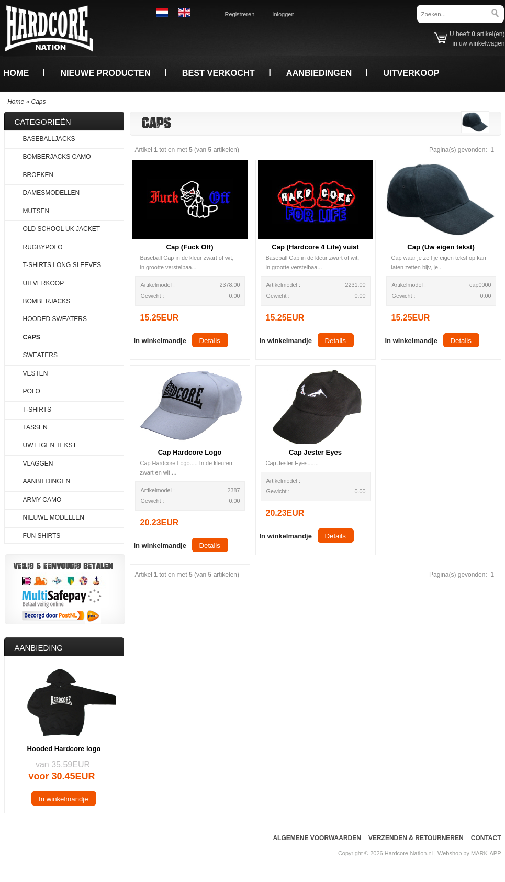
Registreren (240, 14)
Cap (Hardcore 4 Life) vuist (315, 247)
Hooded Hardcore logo (64, 749)
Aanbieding (39, 647)
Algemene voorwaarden (317, 838)
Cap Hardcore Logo (189, 452)
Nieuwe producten (105, 73)
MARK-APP (486, 853)
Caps (38, 101)
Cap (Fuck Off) (189, 247)
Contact (486, 838)
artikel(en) (488, 34)
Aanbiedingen (319, 73)
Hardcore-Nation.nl (409, 853)
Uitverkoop (411, 73)
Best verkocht (218, 73)
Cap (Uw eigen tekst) (441, 247)
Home (16, 73)
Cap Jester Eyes (315, 452)
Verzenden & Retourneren (416, 838)
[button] (160, 340)
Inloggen (283, 14)
